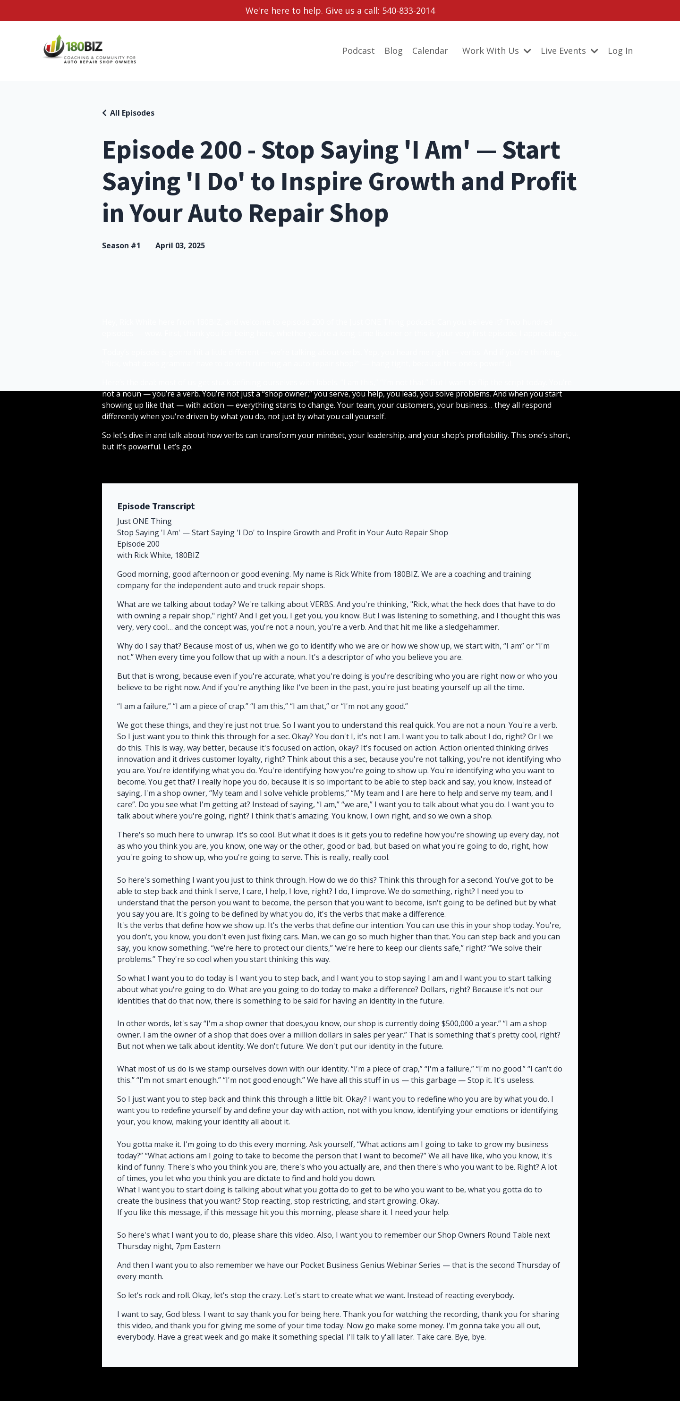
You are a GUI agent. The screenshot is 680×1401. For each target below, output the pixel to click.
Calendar (430, 50)
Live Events (569, 50)
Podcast (358, 50)
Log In (620, 50)
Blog (393, 50)
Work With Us (496, 50)
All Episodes (132, 113)
